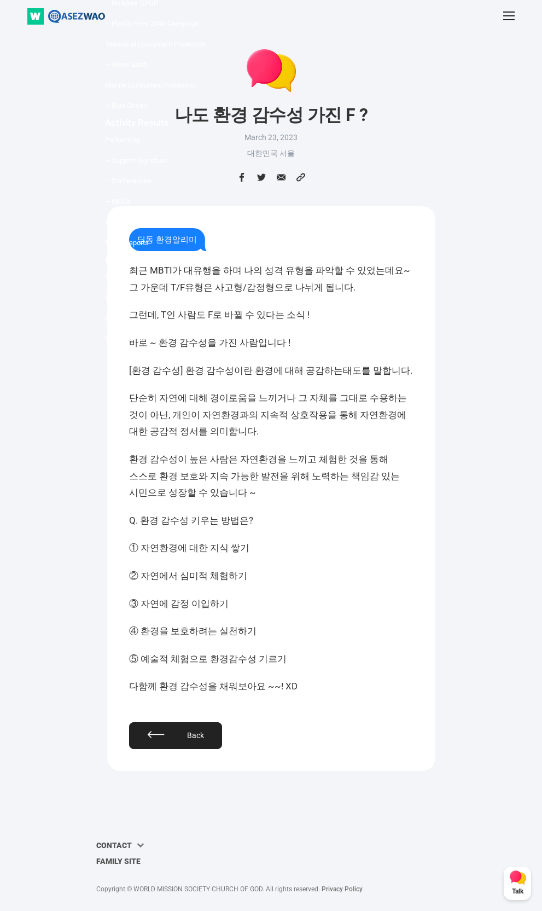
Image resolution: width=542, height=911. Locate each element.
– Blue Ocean (126, 105)
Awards (117, 222)
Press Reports (127, 243)
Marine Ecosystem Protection (150, 85)
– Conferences (128, 181)
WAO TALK (122, 297)
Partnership (123, 140)
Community (129, 259)
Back (195, 735)
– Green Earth (126, 64)
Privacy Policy (342, 889)
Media (114, 318)
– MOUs (118, 202)
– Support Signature (136, 160)
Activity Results (137, 122)
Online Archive (127, 338)
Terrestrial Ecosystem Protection (155, 44)
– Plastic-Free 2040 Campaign (152, 23)
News (114, 277)
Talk (517, 891)
